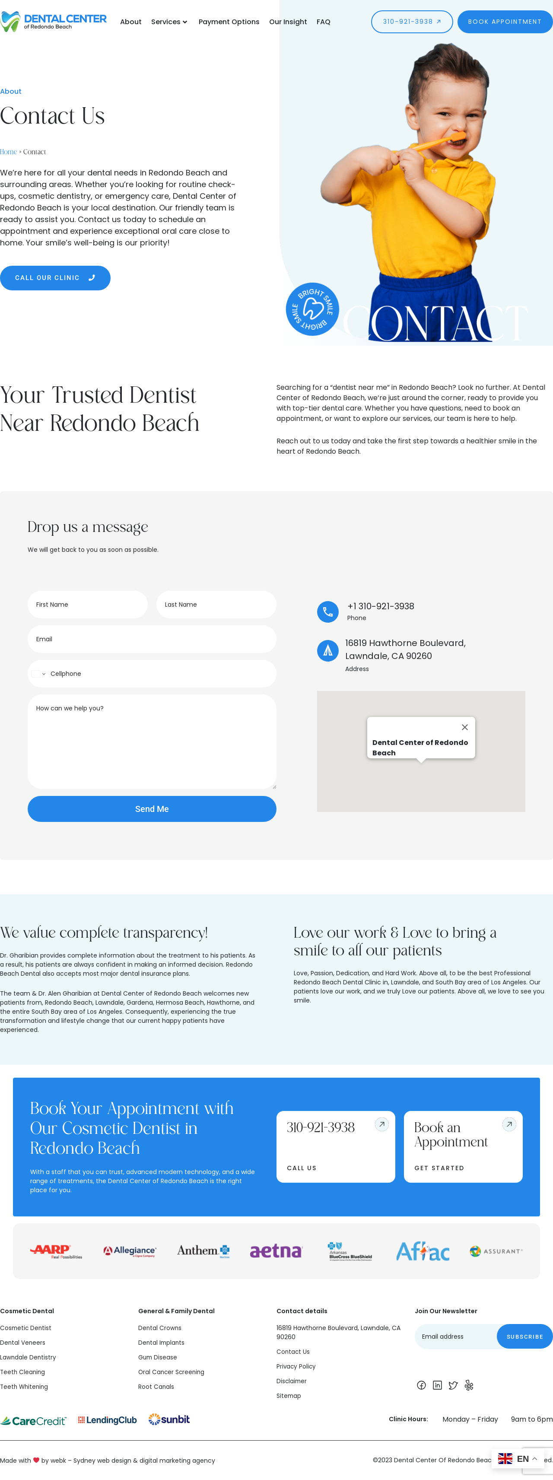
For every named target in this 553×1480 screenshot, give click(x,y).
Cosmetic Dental (27, 1311)
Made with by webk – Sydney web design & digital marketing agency (107, 1460)
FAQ (324, 22)
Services (169, 22)
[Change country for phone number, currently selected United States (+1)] (38, 673)
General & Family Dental (176, 1311)
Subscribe (524, 1336)
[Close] (464, 727)
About (131, 22)
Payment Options (229, 22)
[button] (421, 771)
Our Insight (288, 22)
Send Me (152, 809)
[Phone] (152, 673)
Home (8, 150)
